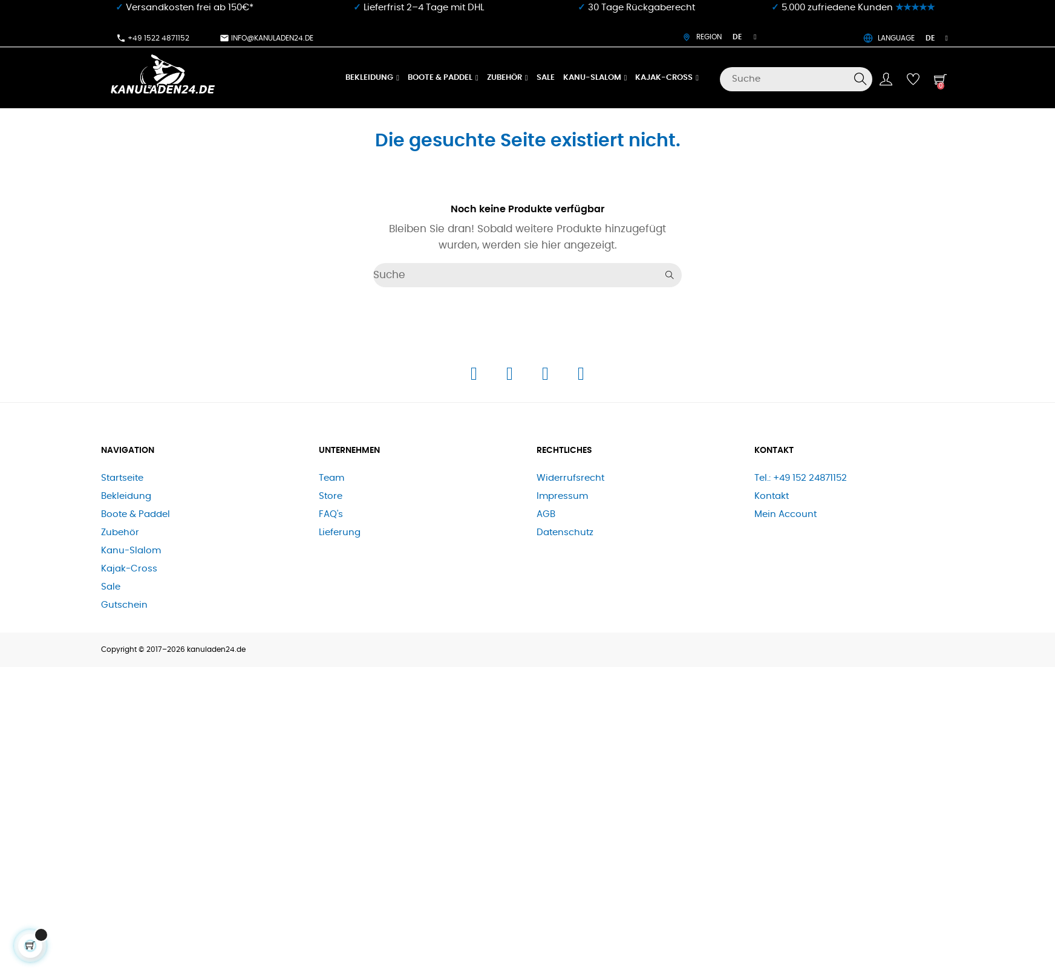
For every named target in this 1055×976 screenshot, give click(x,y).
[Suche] (796, 79)
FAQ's (331, 514)
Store (330, 496)
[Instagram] (510, 377)
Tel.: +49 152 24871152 (800, 478)
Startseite (122, 478)
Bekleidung (126, 496)
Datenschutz (565, 532)
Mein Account (785, 514)
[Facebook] (475, 377)
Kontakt (771, 496)
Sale (110, 586)
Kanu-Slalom (131, 550)
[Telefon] (546, 377)
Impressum (562, 496)
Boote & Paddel (135, 514)
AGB (546, 514)
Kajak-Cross (129, 568)
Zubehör (120, 532)
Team (331, 478)
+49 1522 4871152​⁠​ (152, 38)
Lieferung (340, 532)
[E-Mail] (581, 377)
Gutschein (124, 605)
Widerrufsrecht (570, 478)
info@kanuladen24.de (266, 38)
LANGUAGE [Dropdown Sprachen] (905, 38)
